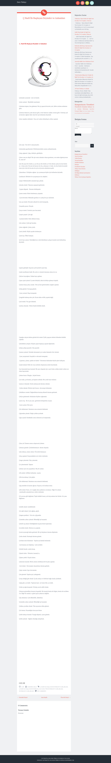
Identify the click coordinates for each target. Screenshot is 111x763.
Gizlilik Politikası (79, 162)
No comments (41, 690)
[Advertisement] (44, 31)
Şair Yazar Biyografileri (84, 113)
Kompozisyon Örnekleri (84, 104)
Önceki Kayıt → (66, 697)
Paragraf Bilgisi (78, 111)
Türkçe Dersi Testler (80, 168)
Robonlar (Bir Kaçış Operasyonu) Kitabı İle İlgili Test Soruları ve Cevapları (83, 48)
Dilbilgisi (77, 171)
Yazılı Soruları (78, 156)
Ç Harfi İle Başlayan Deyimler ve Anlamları (44, 18)
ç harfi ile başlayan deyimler (28, 688)
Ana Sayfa (44, 697)
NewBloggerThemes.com (67, 760)
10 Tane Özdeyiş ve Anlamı (82, 88)
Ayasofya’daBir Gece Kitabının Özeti (84, 61)
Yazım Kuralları (79, 160)
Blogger (67, 758)
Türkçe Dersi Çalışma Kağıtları (83, 177)
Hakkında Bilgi (32, 686)
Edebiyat (90, 107)
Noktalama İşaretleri (88, 109)
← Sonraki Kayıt (22, 697)
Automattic (46, 760)
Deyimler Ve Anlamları (26, 690)
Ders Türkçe (21, 2)
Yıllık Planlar (78, 158)
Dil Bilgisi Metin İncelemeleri (82, 173)
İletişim (77, 164)
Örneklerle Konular (81, 107)
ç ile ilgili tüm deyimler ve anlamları (50, 688)
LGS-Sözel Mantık (87, 111)
